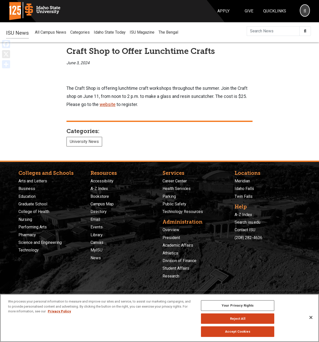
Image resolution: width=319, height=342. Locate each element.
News (95, 257)
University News (84, 141)
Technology (28, 250)
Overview (171, 229)
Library (96, 234)
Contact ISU (245, 229)
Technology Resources (183, 211)
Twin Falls (244, 196)
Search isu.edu (247, 222)
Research (171, 276)
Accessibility (101, 181)
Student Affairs (176, 268)
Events (96, 227)
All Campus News (50, 32)
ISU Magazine (142, 32)
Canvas (96, 242)
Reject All (237, 318)
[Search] (305, 11)
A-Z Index (99, 188)
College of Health (33, 211)
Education (27, 196)
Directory (98, 211)
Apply (223, 11)
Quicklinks (274, 11)
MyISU (96, 250)
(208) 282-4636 (248, 237)
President (171, 237)
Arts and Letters (32, 181)
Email (95, 219)
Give (249, 11)
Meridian (242, 181)
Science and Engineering (40, 242)
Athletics (170, 253)
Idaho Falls (244, 188)
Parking (169, 196)
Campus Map (102, 204)
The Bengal (168, 32)
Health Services (177, 188)
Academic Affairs (178, 245)
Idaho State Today (110, 32)
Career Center (175, 181)
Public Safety (174, 204)
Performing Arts (32, 227)
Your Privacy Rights (238, 305)
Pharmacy (27, 234)
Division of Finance (179, 260)
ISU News (17, 32)
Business (26, 188)
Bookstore (99, 196)
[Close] (310, 317)
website (108, 104)
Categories (80, 32)
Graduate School (32, 204)
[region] (159, 318)
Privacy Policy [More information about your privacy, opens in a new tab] (59, 311)
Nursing (25, 219)
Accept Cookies (237, 331)
